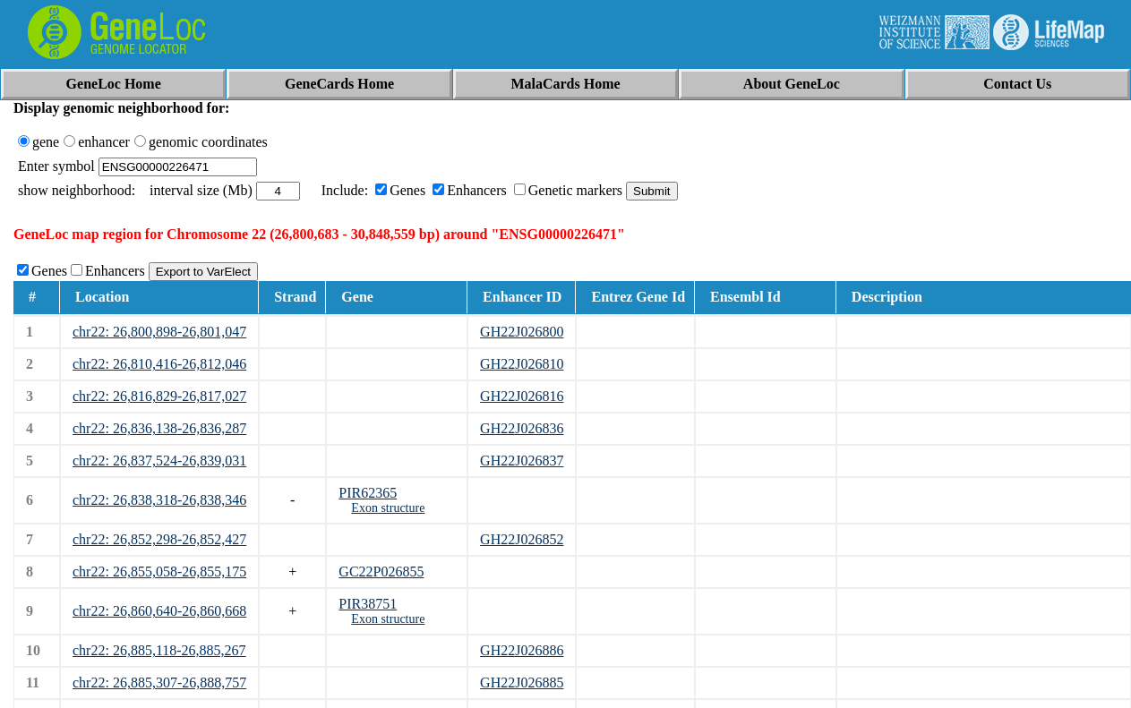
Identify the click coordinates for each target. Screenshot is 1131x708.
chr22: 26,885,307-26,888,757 (159, 682)
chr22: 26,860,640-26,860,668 (159, 610)
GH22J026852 (521, 539)
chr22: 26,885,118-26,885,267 (159, 650)
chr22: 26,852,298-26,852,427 (159, 539)
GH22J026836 (521, 428)
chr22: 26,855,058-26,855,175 (159, 571)
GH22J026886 (521, 650)
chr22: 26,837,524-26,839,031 (159, 460)
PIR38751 (367, 603)
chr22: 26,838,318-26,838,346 (159, 500)
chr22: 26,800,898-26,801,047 (159, 331)
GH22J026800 (521, 331)
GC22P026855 (381, 571)
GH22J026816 (521, 396)
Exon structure (387, 508)
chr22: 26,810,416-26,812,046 (159, 363)
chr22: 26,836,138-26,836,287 (159, 428)
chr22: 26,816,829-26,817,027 (159, 396)
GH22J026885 (521, 682)
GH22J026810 (521, 363)
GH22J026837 (521, 460)
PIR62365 (367, 492)
